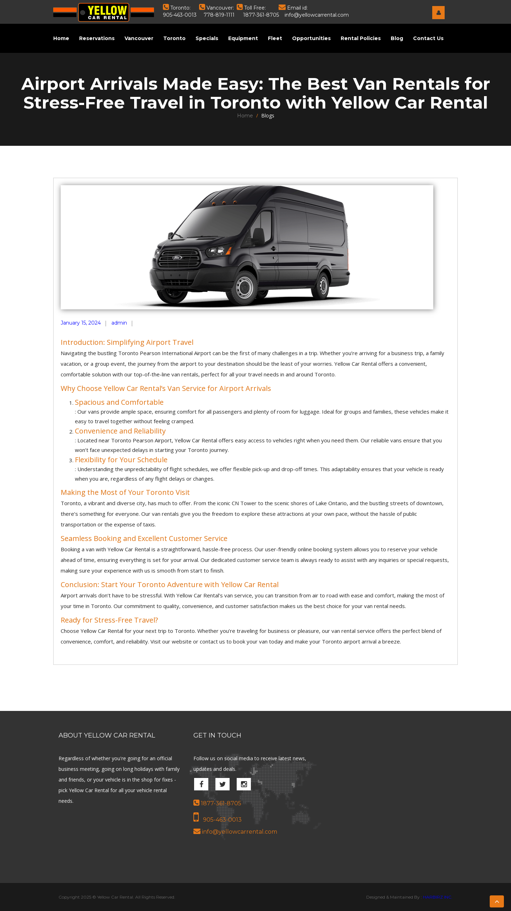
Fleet (275, 38)
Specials (207, 38)
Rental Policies (361, 38)
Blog (397, 38)
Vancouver (139, 38)
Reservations (97, 38)
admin (119, 323)
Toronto (174, 38)
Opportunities (311, 38)
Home (61, 38)
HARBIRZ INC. (437, 897)
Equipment (243, 38)
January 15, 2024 (81, 323)
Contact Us (428, 38)
